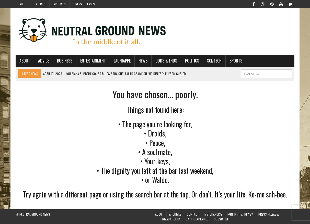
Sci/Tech (214, 61)
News (143, 61)
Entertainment (93, 61)
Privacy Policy (170, 219)
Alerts (40, 4)
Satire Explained (197, 219)
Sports (235, 61)
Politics (192, 61)
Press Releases (84, 4)
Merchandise (213, 214)
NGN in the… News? (240, 214)
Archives (59, 4)
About (23, 4)
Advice (43, 61)
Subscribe (221, 219)
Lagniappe (122, 61)
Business (64, 61)
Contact (193, 214)
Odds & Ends (166, 61)
